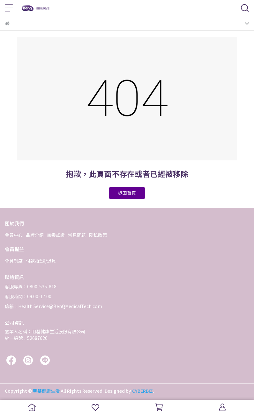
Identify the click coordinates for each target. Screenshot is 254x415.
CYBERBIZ (142, 391)
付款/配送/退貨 (41, 260)
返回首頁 (127, 193)
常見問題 (77, 235)
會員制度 (14, 260)
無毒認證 (56, 235)
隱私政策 (98, 235)
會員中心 (14, 235)
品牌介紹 (35, 235)
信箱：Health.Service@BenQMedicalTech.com (53, 306)
